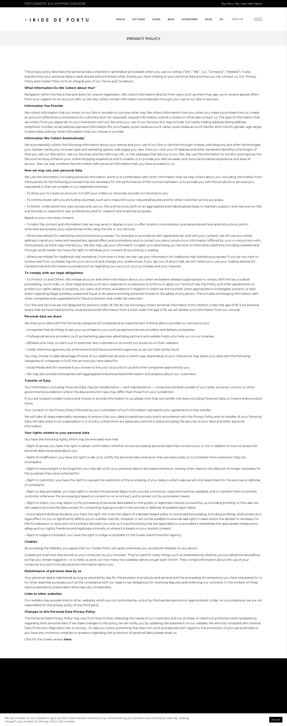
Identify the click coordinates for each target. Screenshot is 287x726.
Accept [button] (275, 719)
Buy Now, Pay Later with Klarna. (241, 3)
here (67, 639)
